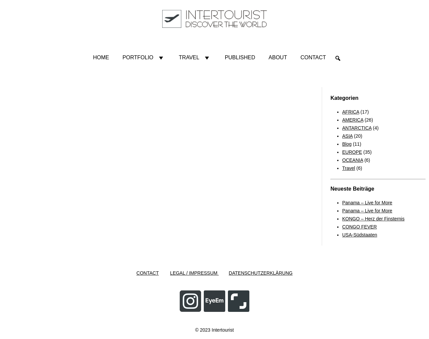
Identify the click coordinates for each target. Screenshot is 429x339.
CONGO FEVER (359, 226)
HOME (101, 57)
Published (240, 57)
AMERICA (352, 120)
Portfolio (143, 57)
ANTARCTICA (357, 128)
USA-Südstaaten (359, 235)
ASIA (347, 136)
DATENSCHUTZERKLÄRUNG (261, 273)
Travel (195, 57)
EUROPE (352, 152)
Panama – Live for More (367, 202)
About (277, 57)
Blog (347, 144)
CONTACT (147, 273)
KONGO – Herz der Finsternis (373, 218)
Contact (313, 57)
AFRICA (350, 112)
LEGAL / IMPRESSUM (194, 273)
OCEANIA (352, 160)
